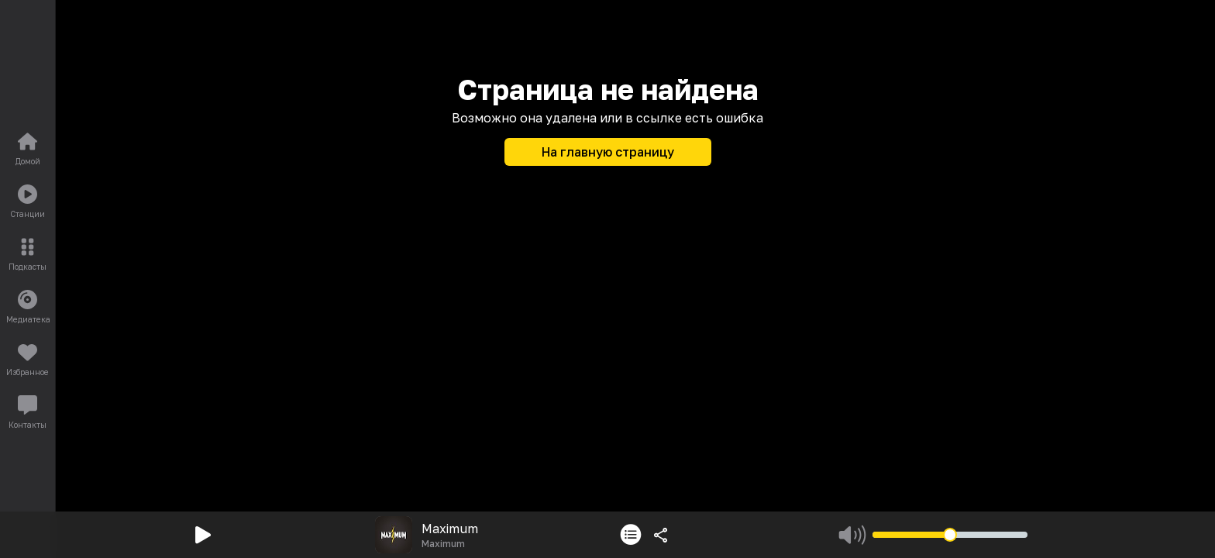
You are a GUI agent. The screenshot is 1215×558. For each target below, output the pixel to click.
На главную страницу (608, 152)
